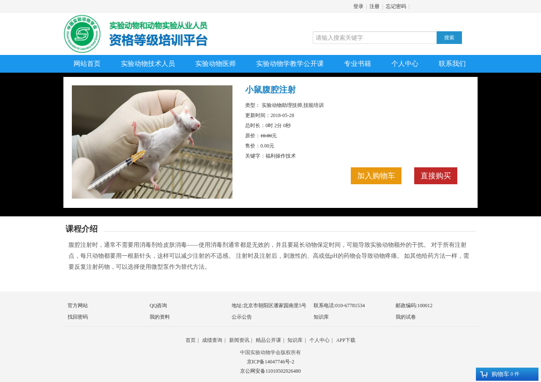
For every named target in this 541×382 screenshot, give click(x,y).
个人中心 (404, 63)
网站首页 (87, 63)
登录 (358, 6)
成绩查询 (212, 340)
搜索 (449, 38)
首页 (191, 340)
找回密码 (78, 317)
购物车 (494, 374)
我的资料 (160, 317)
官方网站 (78, 305)
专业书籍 (357, 63)
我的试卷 (406, 317)
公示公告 (242, 317)
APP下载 (345, 340)
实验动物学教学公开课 (290, 63)
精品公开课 (268, 340)
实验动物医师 (215, 63)
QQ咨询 (158, 305)
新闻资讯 (239, 340)
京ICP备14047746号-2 (271, 362)
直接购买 (436, 176)
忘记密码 (396, 6)
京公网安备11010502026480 (270, 371)
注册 (374, 6)
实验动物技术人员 (148, 63)
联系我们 (452, 63)
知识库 (321, 317)
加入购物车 (376, 176)
